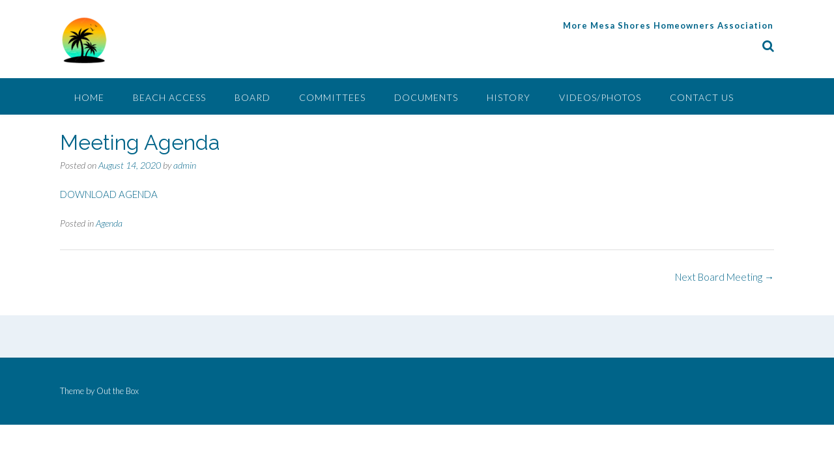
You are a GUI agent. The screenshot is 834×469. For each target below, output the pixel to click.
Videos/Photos (600, 97)
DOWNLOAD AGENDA (109, 194)
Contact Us (702, 97)
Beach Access (169, 97)
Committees (332, 97)
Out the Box (117, 391)
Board (252, 97)
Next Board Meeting (724, 277)
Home (89, 97)
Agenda (109, 223)
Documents (426, 97)
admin (184, 165)
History (508, 97)
